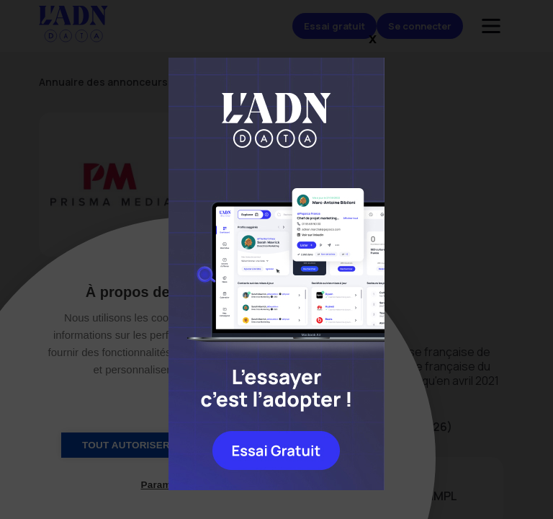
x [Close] (373, 37)
